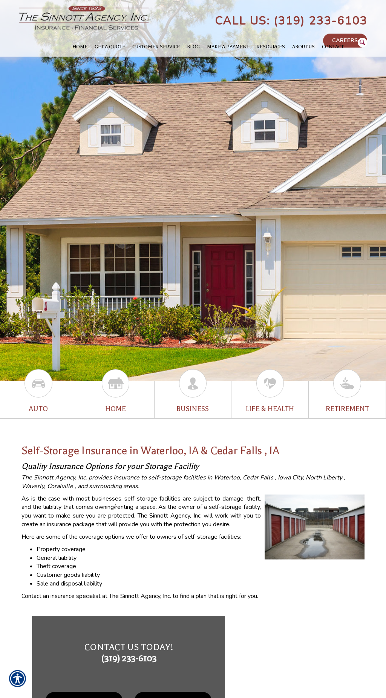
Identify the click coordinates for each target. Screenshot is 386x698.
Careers (345, 40)
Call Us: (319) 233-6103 (291, 21)
